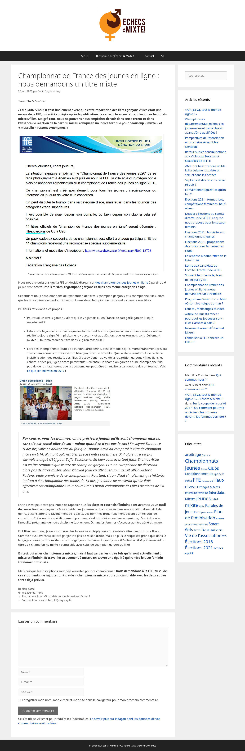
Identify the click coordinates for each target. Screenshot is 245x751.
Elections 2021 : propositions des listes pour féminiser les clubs (205, 246)
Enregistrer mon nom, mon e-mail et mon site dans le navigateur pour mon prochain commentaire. (90, 700)
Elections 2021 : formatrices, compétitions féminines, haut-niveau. (205, 203)
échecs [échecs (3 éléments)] (218, 548)
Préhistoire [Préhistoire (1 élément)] (203, 524)
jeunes (31, 592)
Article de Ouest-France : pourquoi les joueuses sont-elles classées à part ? (204, 318)
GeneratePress (147, 745)
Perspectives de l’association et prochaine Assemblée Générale (204, 142)
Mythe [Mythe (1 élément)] (201, 506)
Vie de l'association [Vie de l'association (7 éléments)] (203, 535)
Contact (149, 56)
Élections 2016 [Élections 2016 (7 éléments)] (199, 541)
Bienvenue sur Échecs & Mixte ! (118, 56)
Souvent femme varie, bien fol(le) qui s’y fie (47, 600)
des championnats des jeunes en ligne (121, 282)
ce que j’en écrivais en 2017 (45, 371)
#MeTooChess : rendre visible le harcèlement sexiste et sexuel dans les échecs (205, 170)
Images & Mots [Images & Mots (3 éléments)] (209, 487)
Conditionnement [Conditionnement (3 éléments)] (197, 474)
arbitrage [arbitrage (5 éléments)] (193, 454)
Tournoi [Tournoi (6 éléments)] (208, 529)
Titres (39, 592)
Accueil (85, 56)
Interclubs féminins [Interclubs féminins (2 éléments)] (196, 492)
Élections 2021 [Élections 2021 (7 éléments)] (199, 547)
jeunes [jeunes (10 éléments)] (203, 498)
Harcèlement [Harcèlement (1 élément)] (207, 481)
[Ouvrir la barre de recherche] (163, 56)
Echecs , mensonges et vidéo (205, 309)
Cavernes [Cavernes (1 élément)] (206, 455)
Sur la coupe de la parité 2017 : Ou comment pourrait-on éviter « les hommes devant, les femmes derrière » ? (205, 412)
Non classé (28, 588)
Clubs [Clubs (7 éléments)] (213, 468)
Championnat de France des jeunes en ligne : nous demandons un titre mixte (204, 289)
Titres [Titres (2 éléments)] (197, 530)
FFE (24, 592)
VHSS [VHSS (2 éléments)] (219, 530)
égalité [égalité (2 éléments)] (189, 553)
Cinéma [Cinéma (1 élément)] (204, 469)
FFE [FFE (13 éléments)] (197, 479)
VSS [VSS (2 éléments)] (224, 536)
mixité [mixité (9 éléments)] (191, 505)
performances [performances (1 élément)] (207, 512)
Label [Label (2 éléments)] (214, 499)
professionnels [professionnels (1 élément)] (191, 524)
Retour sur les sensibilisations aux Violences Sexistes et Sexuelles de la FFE (205, 156)
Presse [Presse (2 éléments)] (220, 518)
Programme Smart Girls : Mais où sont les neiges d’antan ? (56, 596)
